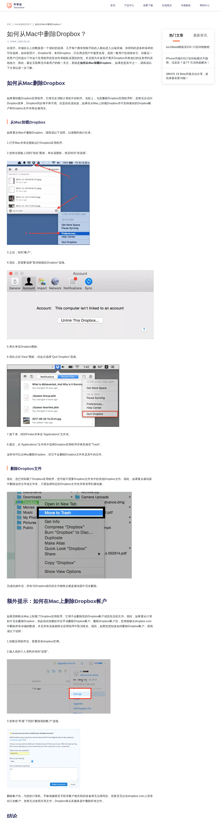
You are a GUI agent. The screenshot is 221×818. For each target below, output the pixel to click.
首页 (112, 5)
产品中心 (129, 5)
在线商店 (167, 5)
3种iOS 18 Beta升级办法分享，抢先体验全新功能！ (187, 76)
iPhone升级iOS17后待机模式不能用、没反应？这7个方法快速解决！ (188, 60)
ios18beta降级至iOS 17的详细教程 (188, 47)
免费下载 (148, 5)
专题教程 (186, 5)
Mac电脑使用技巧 (23, 24)
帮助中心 (205, 5)
